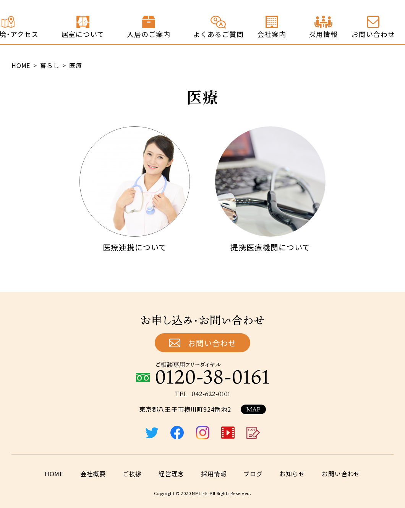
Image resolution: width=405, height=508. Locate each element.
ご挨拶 (132, 473)
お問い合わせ (212, 342)
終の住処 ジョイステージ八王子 (40, 22)
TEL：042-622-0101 (202, 394)
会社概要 (93, 473)
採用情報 (214, 473)
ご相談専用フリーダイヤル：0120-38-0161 (202, 373)
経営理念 (171, 473)
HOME (54, 473)
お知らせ (292, 473)
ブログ (252, 473)
